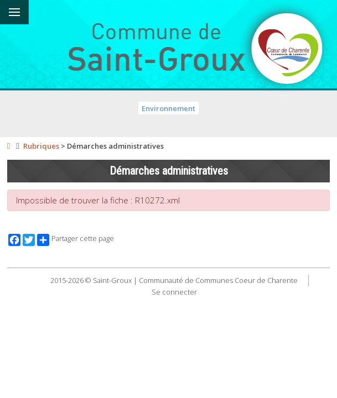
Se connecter (174, 292)
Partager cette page (75, 240)
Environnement (168, 108)
